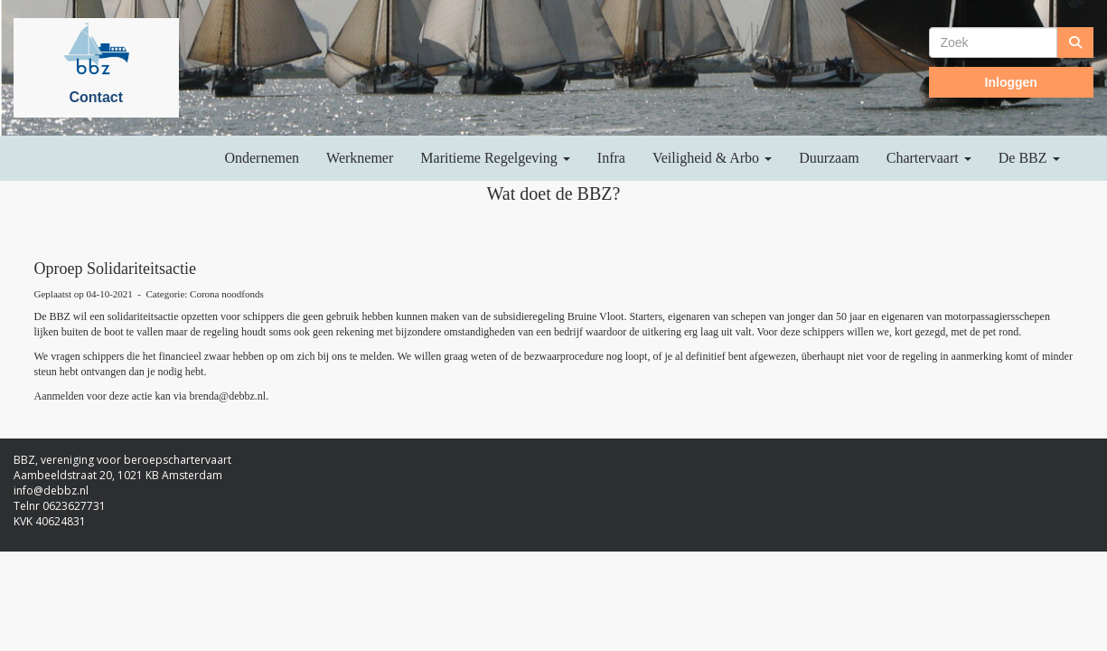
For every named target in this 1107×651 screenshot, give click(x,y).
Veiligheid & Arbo (712, 157)
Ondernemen (261, 157)
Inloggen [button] (1011, 82)
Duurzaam (829, 157)
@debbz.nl (227, 396)
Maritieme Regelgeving (495, 157)
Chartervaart (929, 157)
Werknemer (359, 157)
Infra (611, 157)
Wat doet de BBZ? (554, 193)
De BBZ (1029, 157)
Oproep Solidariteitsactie (115, 268)
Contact (96, 97)
